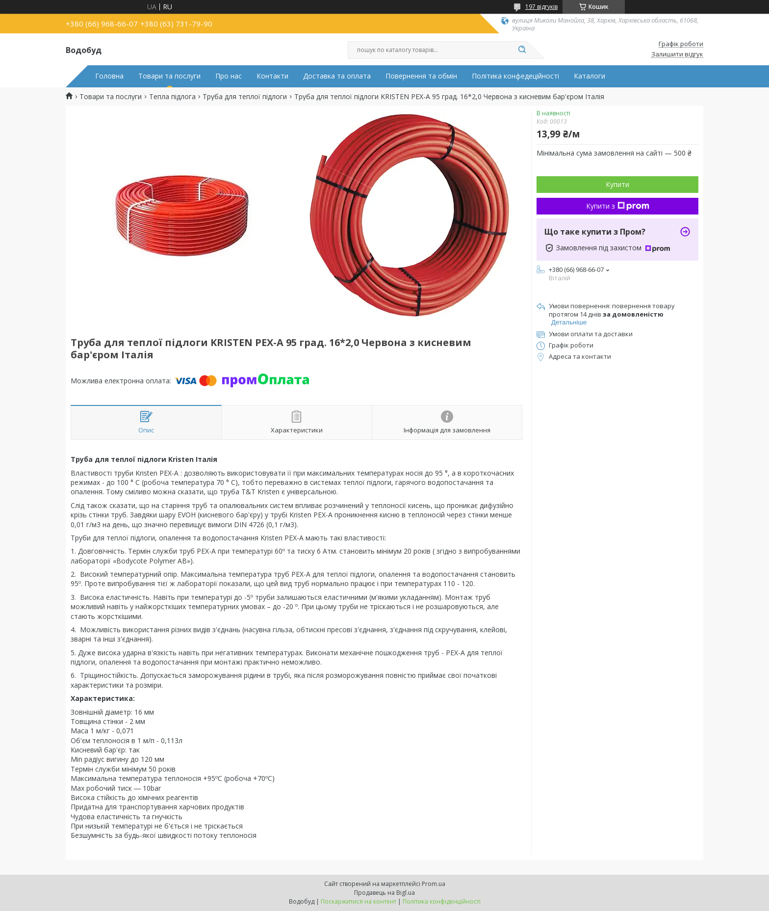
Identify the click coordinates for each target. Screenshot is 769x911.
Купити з (617, 206)
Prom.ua (433, 884)
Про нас (228, 76)
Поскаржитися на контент (358, 901)
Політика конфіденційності (442, 901)
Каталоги (589, 76)
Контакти (272, 76)
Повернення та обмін (421, 76)
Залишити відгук (677, 54)
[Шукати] (522, 50)
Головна (109, 76)
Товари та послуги (169, 76)
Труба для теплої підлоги (245, 96)
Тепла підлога (172, 96)
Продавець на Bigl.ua (384, 892)
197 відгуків (541, 6)
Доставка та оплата (337, 76)
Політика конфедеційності (515, 76)
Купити (617, 184)
